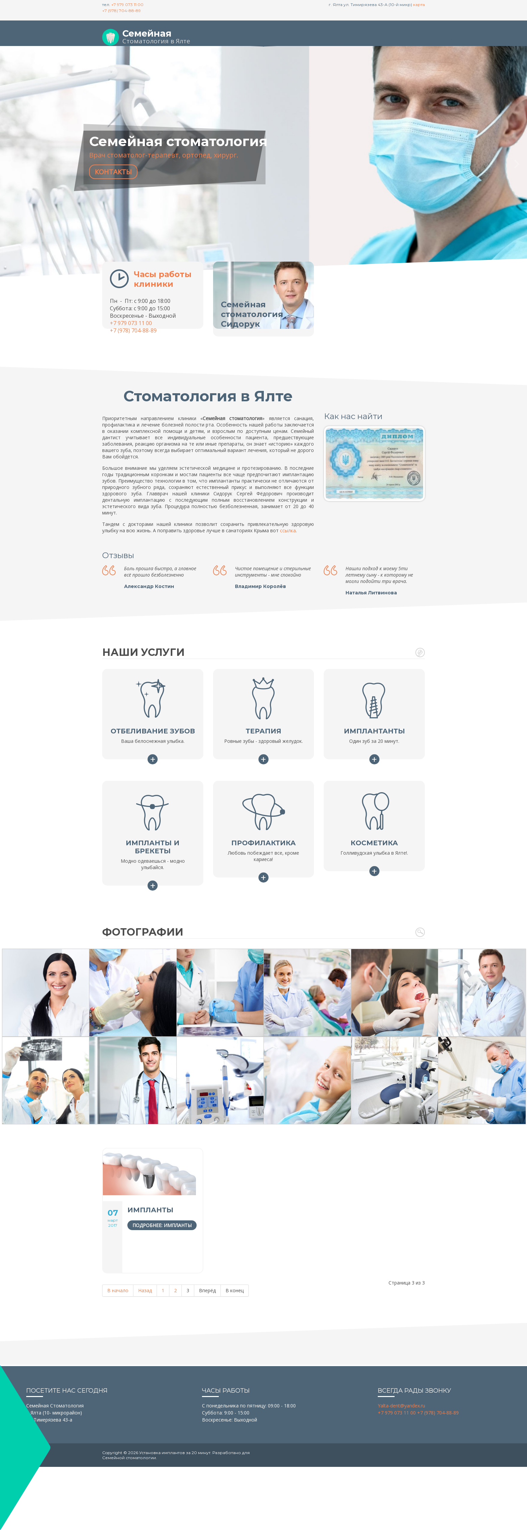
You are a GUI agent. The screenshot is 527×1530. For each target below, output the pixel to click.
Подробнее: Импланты (162, 1225)
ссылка (288, 530)
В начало (117, 1290)
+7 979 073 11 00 (127, 4)
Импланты (150, 1210)
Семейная (146, 33)
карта (419, 4)
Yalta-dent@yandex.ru (401, 1405)
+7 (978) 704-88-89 (121, 10)
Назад (145, 1290)
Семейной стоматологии (129, 1457)
